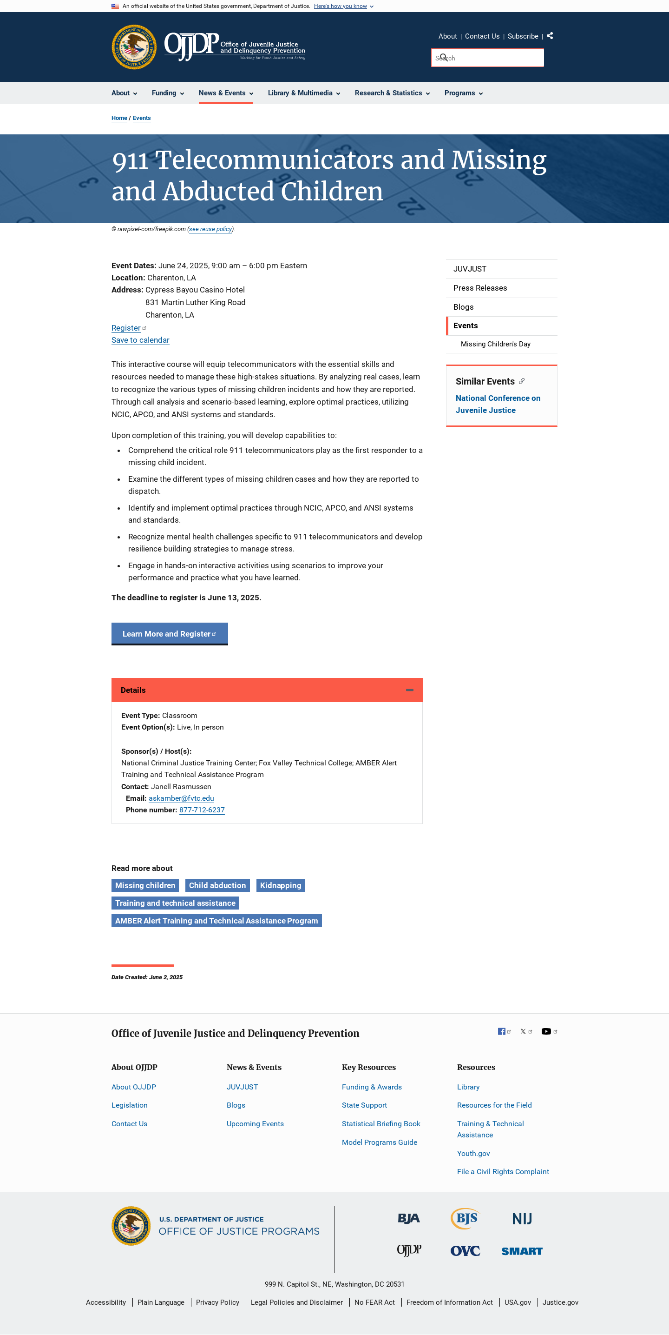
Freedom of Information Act (450, 1302)
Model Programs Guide (379, 1142)
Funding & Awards (372, 1087)
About (448, 36)
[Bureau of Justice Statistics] (466, 1225)
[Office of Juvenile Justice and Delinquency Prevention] (409, 1253)
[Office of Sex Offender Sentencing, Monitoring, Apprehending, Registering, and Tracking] (522, 1248)
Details (133, 690)
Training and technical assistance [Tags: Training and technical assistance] (175, 903)
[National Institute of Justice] (522, 1214)
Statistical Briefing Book (381, 1123)
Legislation (130, 1105)
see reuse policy (210, 229)
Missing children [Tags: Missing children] (145, 885)
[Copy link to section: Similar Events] (520, 380)
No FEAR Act (374, 1302)
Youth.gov (473, 1153)
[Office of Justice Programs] (134, 47)
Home (119, 117)
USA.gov (518, 1302)
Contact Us (482, 36)
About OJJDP (134, 1087)
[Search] (487, 57)
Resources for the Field (494, 1105)
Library (468, 1087)
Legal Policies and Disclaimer (297, 1302)
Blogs (236, 1105)
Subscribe (523, 36)
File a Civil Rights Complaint (503, 1171)
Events (142, 117)
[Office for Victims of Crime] (465, 1250)
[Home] (234, 47)
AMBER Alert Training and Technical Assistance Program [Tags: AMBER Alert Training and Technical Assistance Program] (216, 920)
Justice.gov (560, 1302)
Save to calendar (141, 340)
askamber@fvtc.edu (181, 798)
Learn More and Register (170, 633)
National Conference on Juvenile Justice (498, 404)
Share (553, 37)
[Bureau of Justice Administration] (409, 1214)
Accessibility (106, 1302)
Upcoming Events (255, 1123)
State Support (364, 1105)
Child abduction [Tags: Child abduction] (217, 885)
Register (129, 327)
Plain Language (161, 1302)
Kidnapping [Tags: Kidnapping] (281, 885)
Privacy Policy (217, 1302)
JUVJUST (242, 1087)
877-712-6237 (202, 809)
